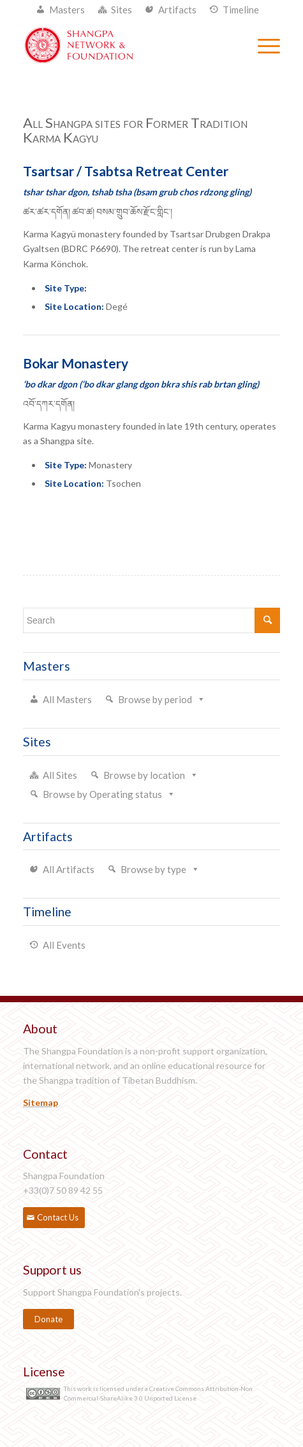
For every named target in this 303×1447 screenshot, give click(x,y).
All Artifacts (68, 869)
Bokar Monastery (75, 363)
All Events (64, 945)
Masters (67, 9)
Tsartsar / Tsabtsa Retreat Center (125, 171)
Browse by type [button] (153, 869)
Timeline (241, 9)
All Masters (67, 699)
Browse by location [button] (144, 775)
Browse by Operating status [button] (102, 794)
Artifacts (177, 9)
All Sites (60, 775)
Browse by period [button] (155, 699)
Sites (121, 9)
